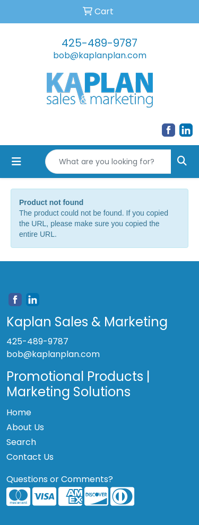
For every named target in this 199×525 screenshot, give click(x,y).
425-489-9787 (99, 42)
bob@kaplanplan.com (99, 55)
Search (21, 442)
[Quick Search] (108, 161)
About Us (25, 427)
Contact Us (30, 457)
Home (18, 412)
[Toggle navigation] (16, 161)
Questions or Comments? (59, 479)
